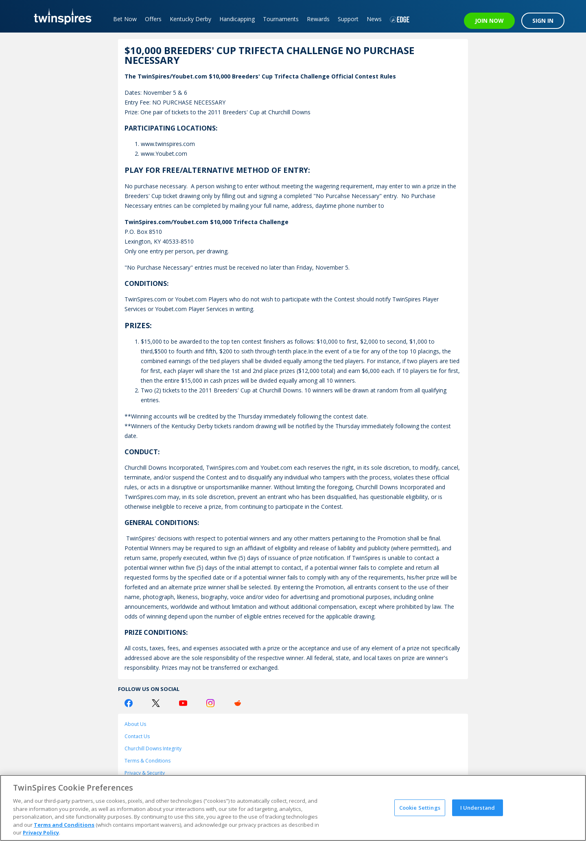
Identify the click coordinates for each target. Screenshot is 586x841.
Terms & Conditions (148, 760)
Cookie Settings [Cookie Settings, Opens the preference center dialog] (419, 807)
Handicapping (237, 19)
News (374, 19)
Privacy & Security (145, 772)
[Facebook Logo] (129, 703)
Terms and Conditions (64, 824)
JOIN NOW (489, 20)
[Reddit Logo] (238, 703)
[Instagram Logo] (210, 703)
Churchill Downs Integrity (153, 748)
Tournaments (281, 19)
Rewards (318, 19)
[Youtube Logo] (183, 703)
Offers (153, 19)
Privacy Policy (41, 832)
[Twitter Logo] (156, 703)
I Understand (477, 807)
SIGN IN (542, 20)
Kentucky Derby (190, 19)
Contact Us (137, 736)
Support (348, 19)
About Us (135, 724)
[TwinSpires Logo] (60, 16)
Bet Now (125, 19)
